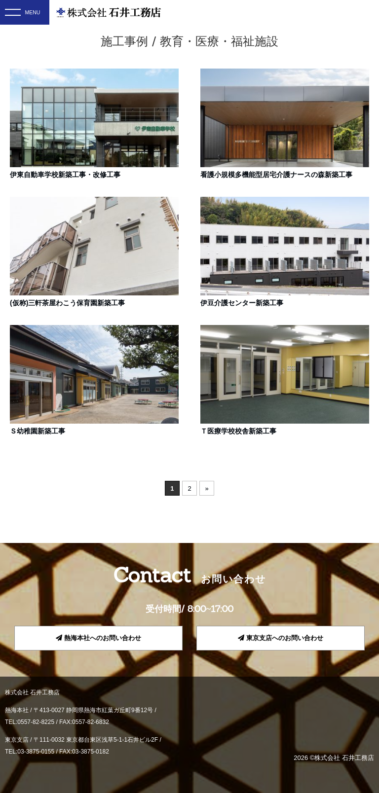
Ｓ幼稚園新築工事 (37, 431)
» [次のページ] (207, 488)
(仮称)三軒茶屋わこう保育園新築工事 (67, 303)
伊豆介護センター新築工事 (241, 303)
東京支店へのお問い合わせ (280, 638)
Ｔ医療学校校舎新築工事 (238, 431)
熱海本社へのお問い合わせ (98, 638)
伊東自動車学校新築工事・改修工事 (65, 175)
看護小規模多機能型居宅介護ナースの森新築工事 (276, 175)
